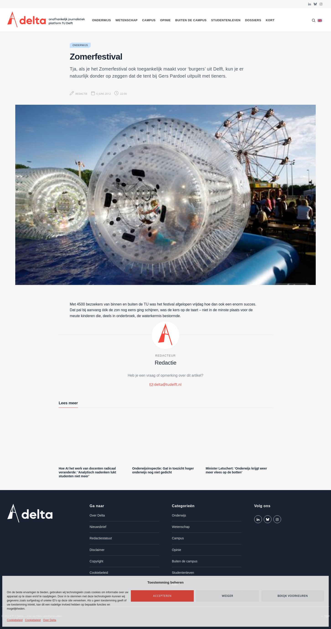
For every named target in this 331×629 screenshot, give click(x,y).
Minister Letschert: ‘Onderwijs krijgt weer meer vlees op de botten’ (236, 470)
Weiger (227, 596)
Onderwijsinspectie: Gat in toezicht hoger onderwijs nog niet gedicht (163, 470)
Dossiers (253, 20)
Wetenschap (126, 20)
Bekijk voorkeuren (292, 596)
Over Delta (49, 620)
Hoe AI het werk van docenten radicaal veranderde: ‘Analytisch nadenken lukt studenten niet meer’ (87, 472)
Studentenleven (225, 20)
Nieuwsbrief (98, 527)
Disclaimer (97, 550)
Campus (148, 20)
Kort (270, 20)
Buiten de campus (191, 20)
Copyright (96, 561)
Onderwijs (101, 20)
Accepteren (162, 596)
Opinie (165, 20)
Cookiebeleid (15, 620)
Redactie (81, 93)
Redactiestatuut (101, 538)
